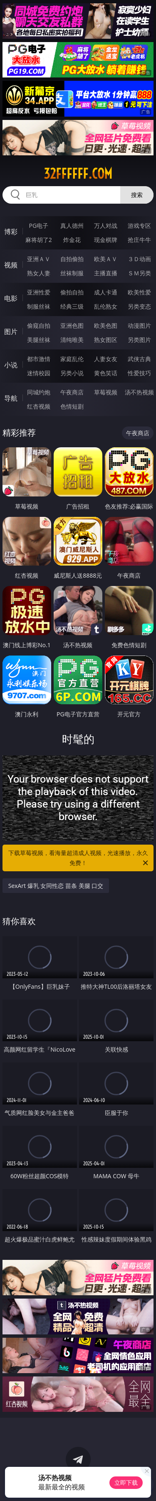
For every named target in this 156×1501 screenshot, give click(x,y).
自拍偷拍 (72, 259)
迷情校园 (38, 373)
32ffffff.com (78, 173)
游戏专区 (139, 225)
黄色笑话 (105, 373)
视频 (10, 264)
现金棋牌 (105, 240)
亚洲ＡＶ (38, 259)
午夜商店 (72, 392)
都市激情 (38, 359)
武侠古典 (139, 359)
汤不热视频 (139, 392)
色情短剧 (72, 406)
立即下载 (126, 1482)
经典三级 (72, 306)
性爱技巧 (139, 373)
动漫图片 (139, 325)
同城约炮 (38, 392)
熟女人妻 (38, 273)
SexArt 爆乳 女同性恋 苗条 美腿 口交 (56, 886)
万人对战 (105, 225)
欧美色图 (105, 325)
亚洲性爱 (38, 292)
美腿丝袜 (38, 340)
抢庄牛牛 (139, 240)
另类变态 (139, 306)
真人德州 (72, 225)
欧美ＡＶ (105, 259)
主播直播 (105, 273)
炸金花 (72, 240)
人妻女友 (105, 359)
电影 (10, 298)
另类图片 (139, 340)
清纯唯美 (72, 340)
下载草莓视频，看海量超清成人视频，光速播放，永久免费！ (79, 858)
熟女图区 (105, 340)
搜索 (137, 195)
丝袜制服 (72, 273)
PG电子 (38, 225)
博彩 (10, 231)
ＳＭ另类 (139, 273)
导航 (10, 398)
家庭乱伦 (72, 359)
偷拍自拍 (72, 292)
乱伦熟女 (105, 306)
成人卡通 (105, 292)
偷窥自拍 (38, 325)
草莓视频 (105, 392)
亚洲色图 (72, 325)
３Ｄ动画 (139, 259)
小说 (10, 364)
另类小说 (72, 373)
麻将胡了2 (38, 240)
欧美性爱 (139, 292)
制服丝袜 (38, 306)
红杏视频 (38, 406)
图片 (10, 331)
